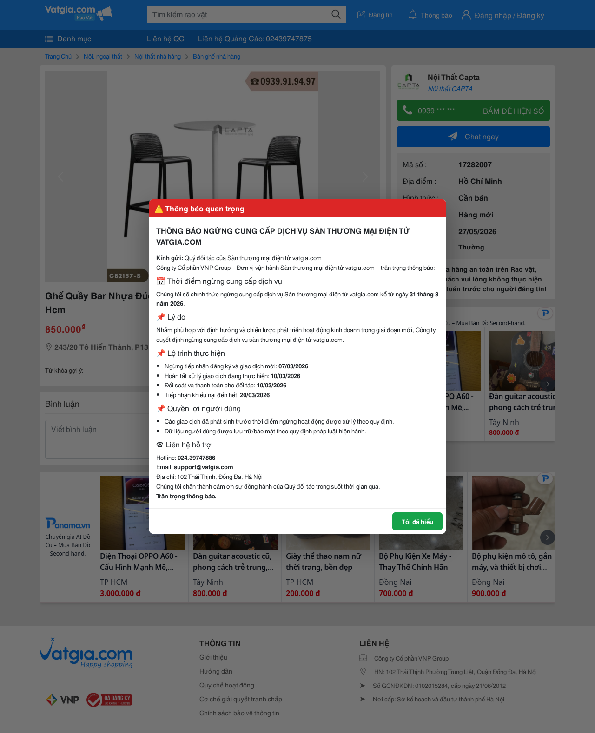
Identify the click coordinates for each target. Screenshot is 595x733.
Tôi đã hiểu (417, 521)
